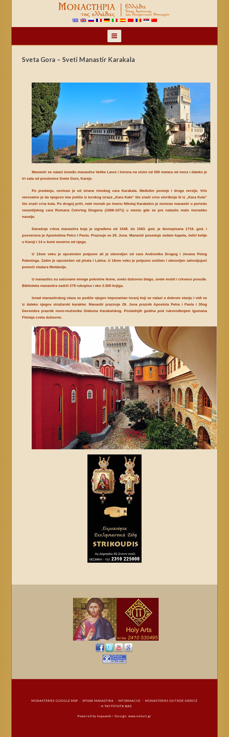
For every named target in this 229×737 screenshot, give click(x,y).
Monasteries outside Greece (171, 700)
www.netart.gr (139, 716)
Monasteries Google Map (54, 700)
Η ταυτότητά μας (116, 706)
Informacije (129, 700)
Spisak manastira (97, 700)
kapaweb (104, 716)
